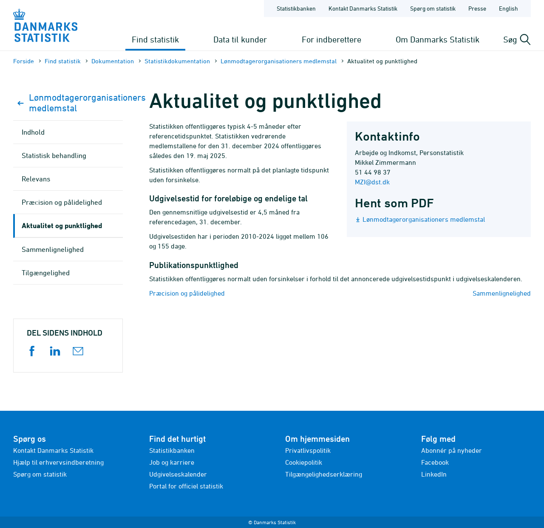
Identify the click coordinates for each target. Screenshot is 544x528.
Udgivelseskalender (178, 474)
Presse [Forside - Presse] (477, 8)
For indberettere (331, 39)
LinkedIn (434, 474)
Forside (23, 61)
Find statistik (155, 39)
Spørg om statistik (40, 474)
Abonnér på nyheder (451, 450)
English (508, 8)
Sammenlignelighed (502, 293)
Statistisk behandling (54, 155)
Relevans (36, 179)
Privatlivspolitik (308, 450)
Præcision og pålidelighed (187, 293)
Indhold (33, 132)
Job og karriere (171, 462)
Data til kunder (240, 39)
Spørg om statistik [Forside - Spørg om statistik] (433, 8)
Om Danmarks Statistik (437, 39)
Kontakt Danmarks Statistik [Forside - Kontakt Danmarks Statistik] (363, 8)
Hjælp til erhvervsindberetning (58, 462)
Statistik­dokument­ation (177, 61)
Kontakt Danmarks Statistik (53, 450)
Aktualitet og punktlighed (62, 225)
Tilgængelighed (46, 272)
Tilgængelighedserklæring (323, 474)
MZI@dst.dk (372, 182)
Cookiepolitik (303, 462)
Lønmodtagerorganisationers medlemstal (279, 61)
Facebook (435, 462)
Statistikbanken (296, 8)
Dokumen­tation (112, 61)
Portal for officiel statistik (186, 486)
